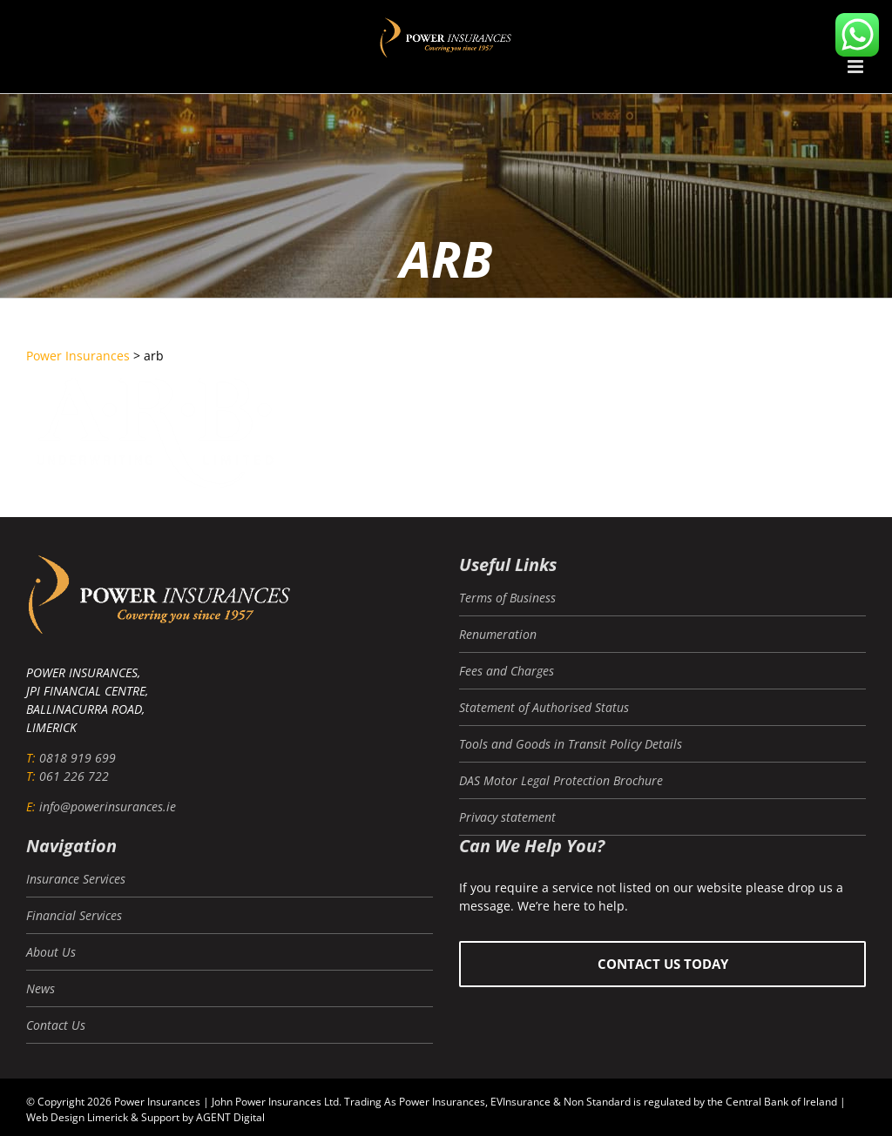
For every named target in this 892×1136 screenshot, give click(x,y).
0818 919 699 (77, 757)
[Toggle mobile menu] (857, 66)
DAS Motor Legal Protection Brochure (561, 780)
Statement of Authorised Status (544, 707)
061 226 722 (74, 776)
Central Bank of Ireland (781, 1101)
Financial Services (74, 915)
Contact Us (55, 1025)
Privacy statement (507, 817)
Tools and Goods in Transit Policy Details (570, 744)
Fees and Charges (506, 670)
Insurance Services (75, 878)
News (40, 988)
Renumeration (498, 634)
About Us (51, 952)
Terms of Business (507, 597)
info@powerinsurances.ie (107, 806)
